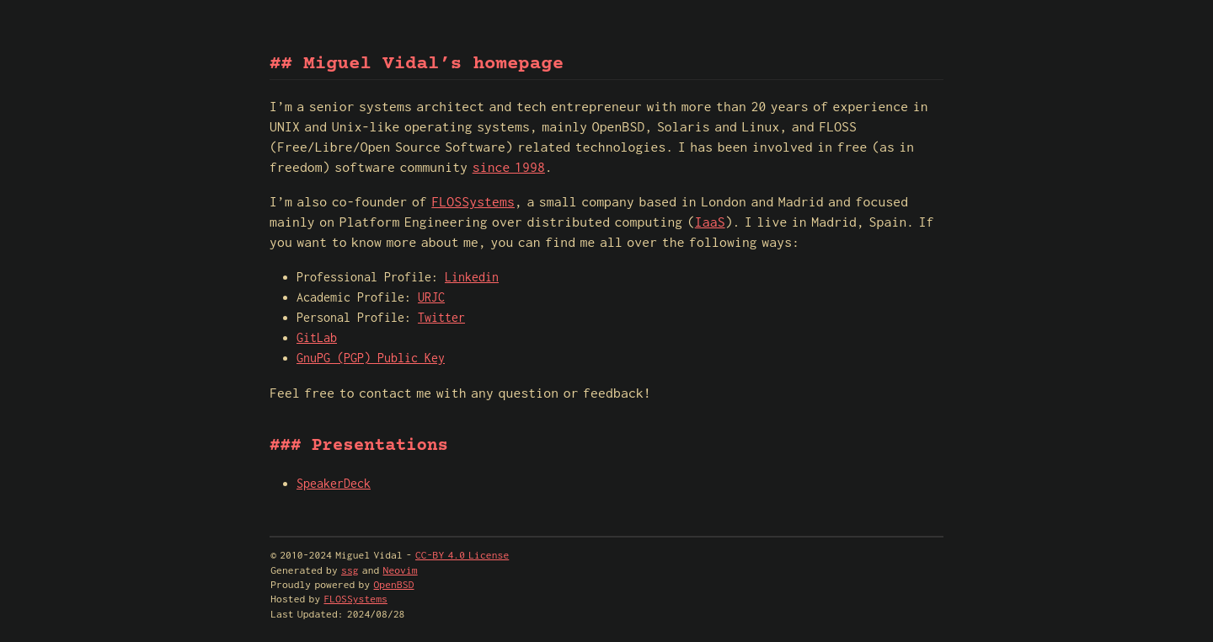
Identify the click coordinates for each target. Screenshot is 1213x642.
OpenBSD (394, 584)
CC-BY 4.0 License (462, 554)
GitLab (317, 337)
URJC (431, 297)
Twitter (441, 317)
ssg (350, 570)
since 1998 (509, 166)
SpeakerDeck (334, 483)
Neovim (400, 570)
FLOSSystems (473, 201)
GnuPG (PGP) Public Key (371, 357)
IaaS (710, 221)
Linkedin (472, 277)
